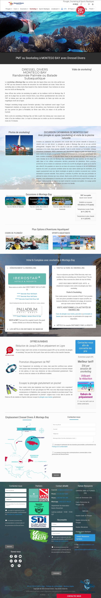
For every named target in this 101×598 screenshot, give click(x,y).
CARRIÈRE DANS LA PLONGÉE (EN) (85, 492)
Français (92, 9)
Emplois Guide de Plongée (84, 516)
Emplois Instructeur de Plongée (83, 521)
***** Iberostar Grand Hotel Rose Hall (27, 299)
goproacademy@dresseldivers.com (85, 549)
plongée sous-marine (46, 397)
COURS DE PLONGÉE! (14, 233)
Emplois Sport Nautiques (83, 532)
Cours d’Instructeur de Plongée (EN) (82, 503)
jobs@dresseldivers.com (86, 545)
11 (30, 157)
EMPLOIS (85, 511)
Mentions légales (69, 586)
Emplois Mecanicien (82, 527)
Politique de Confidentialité (59, 447)
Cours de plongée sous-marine (65, 314)
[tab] (86, 357)
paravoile (78, 314)
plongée (33, 383)
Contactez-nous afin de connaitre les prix (85, 347)
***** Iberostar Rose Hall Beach (27, 294)
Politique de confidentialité (54, 586)
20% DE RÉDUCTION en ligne (36, 586)
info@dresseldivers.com (65, 490)
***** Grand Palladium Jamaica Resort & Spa (27, 316)
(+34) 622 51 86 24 (65, 502)
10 (28, 157)
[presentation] (59, 462)
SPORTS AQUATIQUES (61, 233)
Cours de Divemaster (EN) (84, 498)
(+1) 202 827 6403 (62, 494)
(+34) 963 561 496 (62, 498)
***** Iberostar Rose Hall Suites (27, 296)
